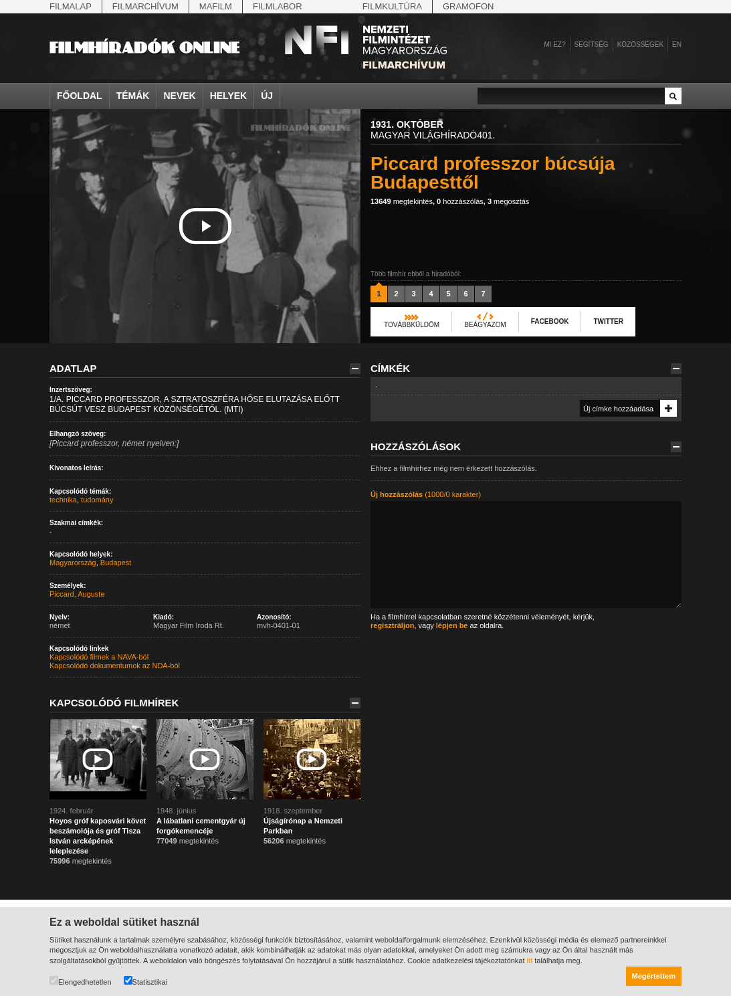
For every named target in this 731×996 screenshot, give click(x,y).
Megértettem (653, 976)
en (677, 44)
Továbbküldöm (411, 324)
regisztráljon (392, 625)
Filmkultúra (392, 6)
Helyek (228, 95)
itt (530, 961)
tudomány (97, 500)
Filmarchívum (145, 6)
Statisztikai (146, 981)
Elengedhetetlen (80, 981)
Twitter (608, 321)
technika (63, 500)
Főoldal (79, 95)
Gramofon (468, 6)
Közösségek (640, 44)
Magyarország (72, 563)
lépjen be (452, 625)
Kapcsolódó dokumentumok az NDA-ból (114, 666)
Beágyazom (485, 324)
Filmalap (70, 6)
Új (267, 95)
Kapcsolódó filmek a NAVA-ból (98, 657)
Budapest (115, 563)
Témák (133, 95)
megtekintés (402, 201)
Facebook (550, 321)
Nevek (179, 95)
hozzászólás (460, 201)
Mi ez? (554, 44)
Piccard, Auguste (77, 594)
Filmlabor (277, 6)
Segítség (592, 44)
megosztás (508, 201)
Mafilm (215, 6)
